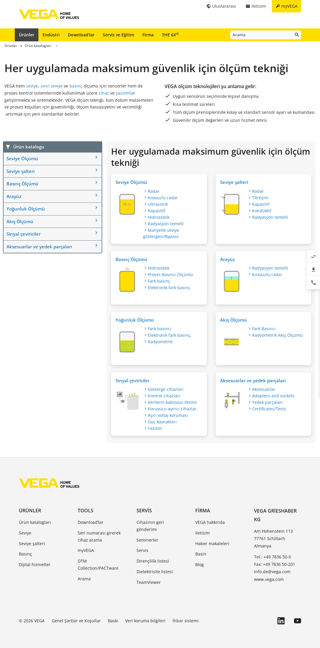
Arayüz (14, 196)
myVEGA (86, 550)
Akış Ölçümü (20, 221)
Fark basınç (159, 281)
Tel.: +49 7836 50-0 (272, 557)
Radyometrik (160, 341)
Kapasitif (156, 210)
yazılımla (124, 93)
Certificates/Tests (269, 409)
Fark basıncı (159, 328)
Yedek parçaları (267, 402)
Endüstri (51, 35)
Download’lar (81, 35)
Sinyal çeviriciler (23, 234)
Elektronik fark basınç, (169, 335)
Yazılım (155, 428)
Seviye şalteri (21, 171)
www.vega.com (269, 579)
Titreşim (260, 197)
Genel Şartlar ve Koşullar (76, 620)
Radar (154, 191)
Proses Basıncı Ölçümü (170, 274)
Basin (200, 554)
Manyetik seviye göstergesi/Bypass (161, 233)
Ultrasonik (158, 204)
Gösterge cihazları (165, 389)
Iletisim (202, 533)
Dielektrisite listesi (155, 571)
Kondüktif (261, 210)
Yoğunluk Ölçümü (26, 209)
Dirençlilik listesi (153, 561)
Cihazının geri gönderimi (150, 525)
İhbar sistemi (186, 620)
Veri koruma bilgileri (145, 620)
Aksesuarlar (263, 389)
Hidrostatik (158, 217)
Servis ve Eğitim (118, 35)
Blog (199, 564)
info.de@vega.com (272, 571)
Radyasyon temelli (166, 223)
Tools (85, 510)
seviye (32, 86)
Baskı (113, 620)
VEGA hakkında (210, 522)
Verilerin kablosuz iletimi (172, 402)
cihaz (104, 93)
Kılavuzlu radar (163, 197)
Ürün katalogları (35, 522)
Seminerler (147, 540)
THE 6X (170, 35)
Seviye (25, 533)
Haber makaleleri (212, 543)
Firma (148, 35)
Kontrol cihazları (164, 395)
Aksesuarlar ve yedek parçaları (39, 247)
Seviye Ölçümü (22, 158)
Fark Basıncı (264, 328)
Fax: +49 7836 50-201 (274, 564)
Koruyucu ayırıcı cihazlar (172, 409)
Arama (84, 578)
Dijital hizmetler (35, 564)
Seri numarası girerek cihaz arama (99, 536)
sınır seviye (51, 86)
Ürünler (26, 35)
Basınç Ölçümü (22, 184)
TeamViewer (149, 582)
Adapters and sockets (273, 395)
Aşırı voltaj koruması (168, 415)
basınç (75, 86)
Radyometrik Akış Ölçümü (277, 335)
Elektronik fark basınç (169, 287)
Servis (144, 510)
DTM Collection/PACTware (98, 564)
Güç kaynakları (162, 422)
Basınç (25, 554)
